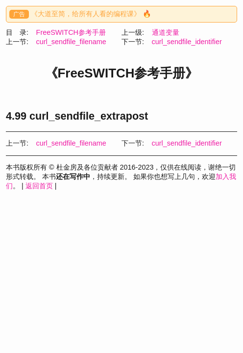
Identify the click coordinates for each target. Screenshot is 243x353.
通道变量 (165, 32)
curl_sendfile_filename (71, 42)
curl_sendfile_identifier (187, 42)
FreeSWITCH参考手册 (71, 32)
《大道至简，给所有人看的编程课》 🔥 (91, 14)
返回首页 (39, 186)
